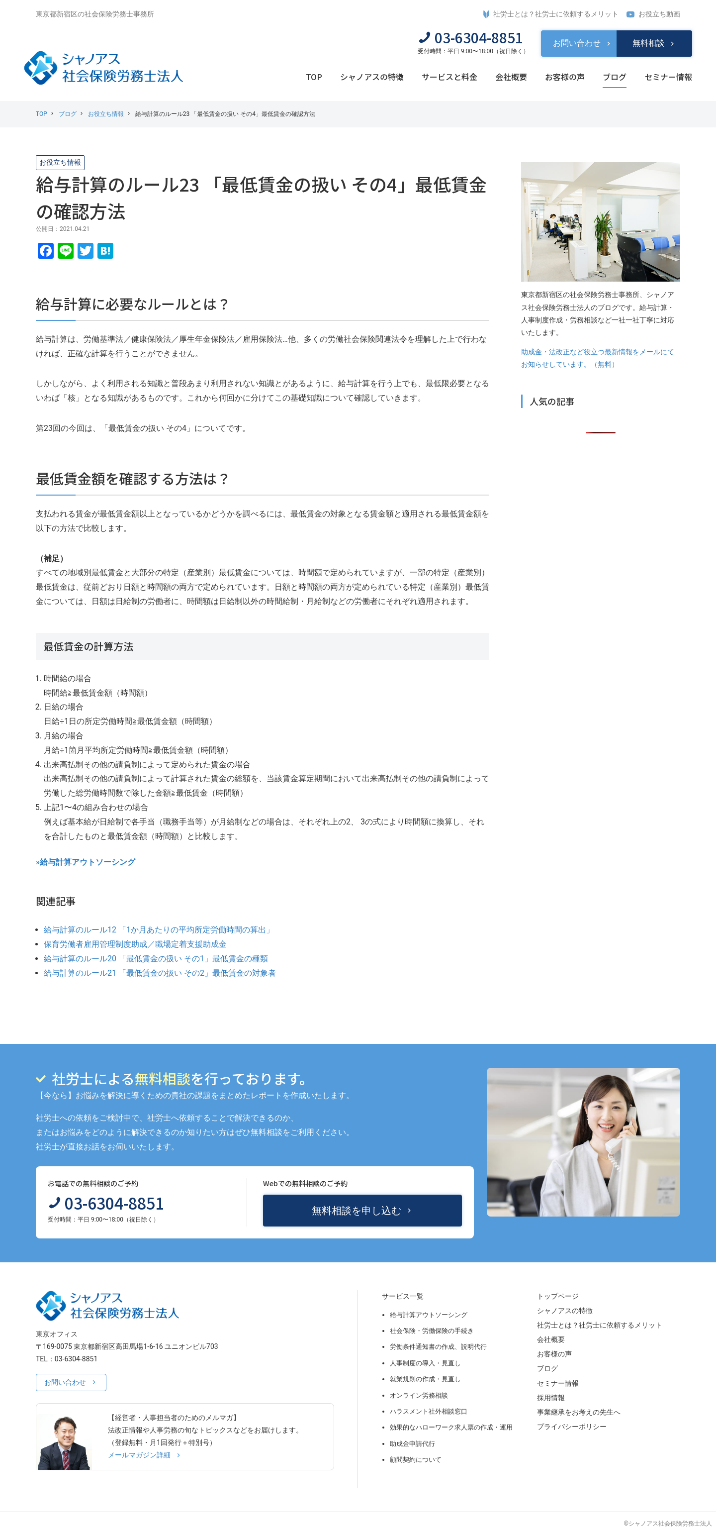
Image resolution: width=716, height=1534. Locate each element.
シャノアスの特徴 (372, 77)
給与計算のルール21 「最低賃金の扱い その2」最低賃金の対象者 (160, 973)
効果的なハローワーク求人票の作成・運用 (451, 1427)
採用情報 (551, 1398)
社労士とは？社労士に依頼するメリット (551, 14)
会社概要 (511, 77)
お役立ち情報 (106, 113)
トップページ (558, 1296)
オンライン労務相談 (419, 1395)
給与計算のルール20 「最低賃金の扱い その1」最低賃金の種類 (156, 958)
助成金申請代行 (412, 1443)
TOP (314, 77)
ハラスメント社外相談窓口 (428, 1411)
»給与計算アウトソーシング (85, 862)
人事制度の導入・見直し (425, 1363)
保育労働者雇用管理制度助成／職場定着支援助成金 (135, 944)
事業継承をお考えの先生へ (579, 1412)
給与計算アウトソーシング (428, 1315)
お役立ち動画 (653, 14)
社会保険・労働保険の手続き (432, 1330)
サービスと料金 (449, 77)
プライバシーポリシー (572, 1427)
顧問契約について (416, 1459)
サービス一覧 (403, 1296)
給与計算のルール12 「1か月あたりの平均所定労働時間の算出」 (159, 929)
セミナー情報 (668, 77)
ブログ (614, 77)
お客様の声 (565, 77)
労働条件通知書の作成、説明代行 (438, 1346)
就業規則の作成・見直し (425, 1379)
